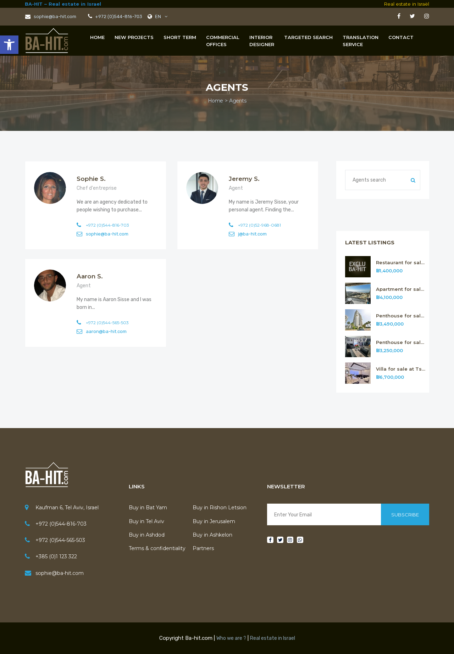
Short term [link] (180, 37)
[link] (9, 44)
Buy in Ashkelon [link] (212, 535)
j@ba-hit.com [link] (252, 234)
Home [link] (97, 37)
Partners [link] (203, 548)
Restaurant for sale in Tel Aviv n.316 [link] (401, 262)
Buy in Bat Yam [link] (148, 507)
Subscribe (405, 514)
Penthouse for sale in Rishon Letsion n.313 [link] (401, 342)
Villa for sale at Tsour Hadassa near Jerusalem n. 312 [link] (401, 369)
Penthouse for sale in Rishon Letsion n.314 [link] (401, 316)
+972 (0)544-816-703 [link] (118, 16)
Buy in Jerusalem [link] (214, 521)
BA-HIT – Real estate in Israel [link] (63, 4)
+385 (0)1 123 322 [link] (56, 556)
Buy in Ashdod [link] (147, 535)
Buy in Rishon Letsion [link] (220, 507)
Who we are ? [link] (231, 638)
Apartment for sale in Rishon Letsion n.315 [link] (401, 289)
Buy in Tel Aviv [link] (146, 521)
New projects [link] (134, 37)
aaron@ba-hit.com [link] (106, 331)
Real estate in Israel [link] (272, 638)
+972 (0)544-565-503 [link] (60, 540)
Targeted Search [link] (308, 37)
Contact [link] (401, 37)
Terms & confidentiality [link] (157, 548)
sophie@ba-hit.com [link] (50, 16)
